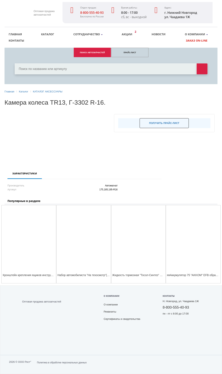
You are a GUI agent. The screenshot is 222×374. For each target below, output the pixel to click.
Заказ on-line (196, 40)
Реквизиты (110, 311)
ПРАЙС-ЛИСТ (129, 52)
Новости (159, 34)
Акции (128, 33)
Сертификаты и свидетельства (122, 318)
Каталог (47, 34)
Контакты (16, 40)
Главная (15, 34)
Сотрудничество (87, 34)
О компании (196, 34)
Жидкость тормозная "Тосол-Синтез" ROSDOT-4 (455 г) (147, 275)
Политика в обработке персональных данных (62, 362)
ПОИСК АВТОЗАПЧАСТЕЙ (92, 52)
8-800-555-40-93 (92, 12)
